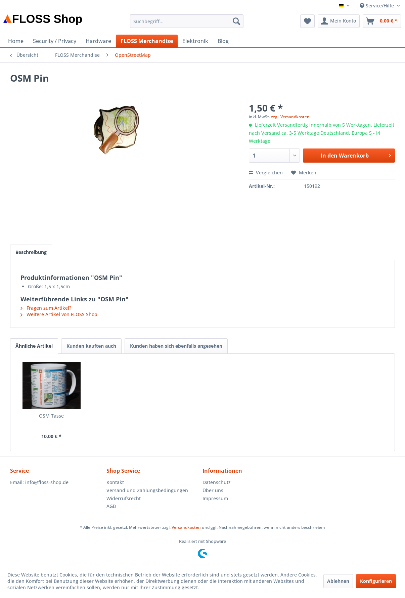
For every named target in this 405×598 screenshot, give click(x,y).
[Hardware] (98, 41)
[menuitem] (186, 21)
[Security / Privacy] (54, 41)
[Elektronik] (195, 41)
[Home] (15, 41)
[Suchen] (236, 21)
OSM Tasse (51, 416)
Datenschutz (217, 482)
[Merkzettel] (307, 21)
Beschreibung (31, 252)
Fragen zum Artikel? (45, 308)
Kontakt (115, 482)
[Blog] (223, 41)
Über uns (213, 490)
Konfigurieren (376, 581)
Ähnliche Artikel (34, 346)
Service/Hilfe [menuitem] (377, 5)
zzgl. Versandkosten (290, 117)
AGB (111, 506)
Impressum (215, 498)
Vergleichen (266, 172)
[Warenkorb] (382, 21)
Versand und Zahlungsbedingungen (147, 490)
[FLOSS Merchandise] (147, 41)
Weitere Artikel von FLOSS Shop (58, 314)
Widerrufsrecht (123, 498)
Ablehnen (338, 581)
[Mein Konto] (339, 21)
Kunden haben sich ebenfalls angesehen (176, 346)
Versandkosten (186, 527)
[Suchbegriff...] (186, 21)
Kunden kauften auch (91, 346)
